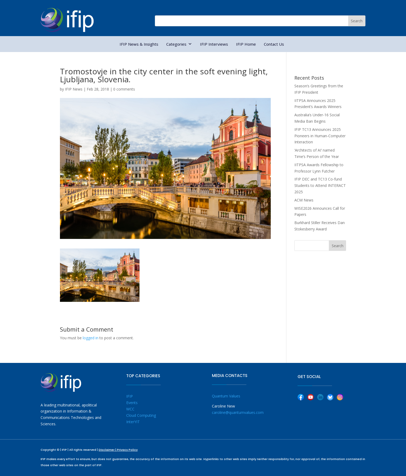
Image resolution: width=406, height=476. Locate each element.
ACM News (303, 200)
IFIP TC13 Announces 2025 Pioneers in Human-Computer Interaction (320, 136)
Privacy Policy (127, 450)
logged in (90, 337)
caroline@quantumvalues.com (238, 412)
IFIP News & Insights (139, 44)
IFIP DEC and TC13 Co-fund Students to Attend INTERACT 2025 (320, 185)
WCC (130, 408)
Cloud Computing (141, 415)
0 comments (124, 89)
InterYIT (133, 421)
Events (132, 402)
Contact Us (274, 44)
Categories (179, 44)
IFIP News (73, 89)
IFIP (129, 396)
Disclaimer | (108, 450)
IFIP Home (246, 44)
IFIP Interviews (214, 44)
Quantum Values (226, 395)
